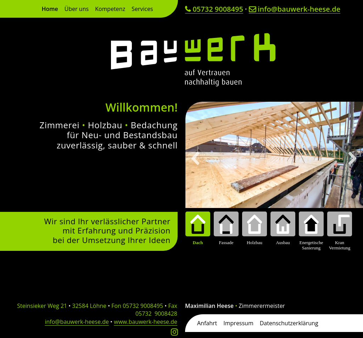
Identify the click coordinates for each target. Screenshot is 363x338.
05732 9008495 (214, 9)
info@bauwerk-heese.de (294, 9)
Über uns (77, 9)
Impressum (238, 322)
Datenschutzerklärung (289, 322)
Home (49, 9)
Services (142, 9)
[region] (274, 176)
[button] (196, 158)
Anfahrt (207, 322)
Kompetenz (110, 9)
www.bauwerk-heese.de (145, 322)
